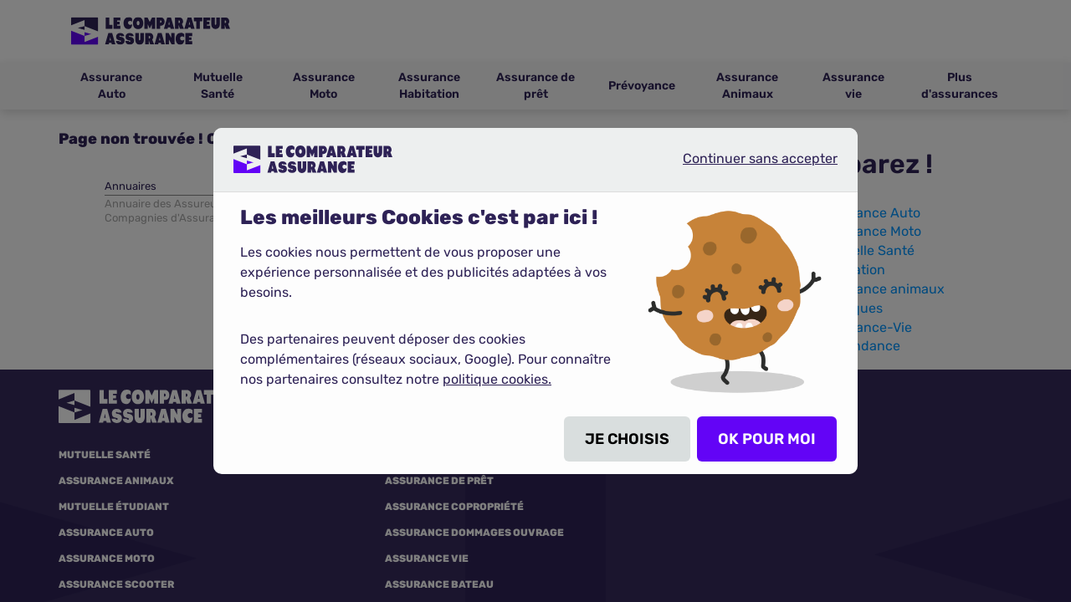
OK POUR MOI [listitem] (767, 439)
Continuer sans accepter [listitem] (746, 165)
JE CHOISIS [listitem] (627, 439)
